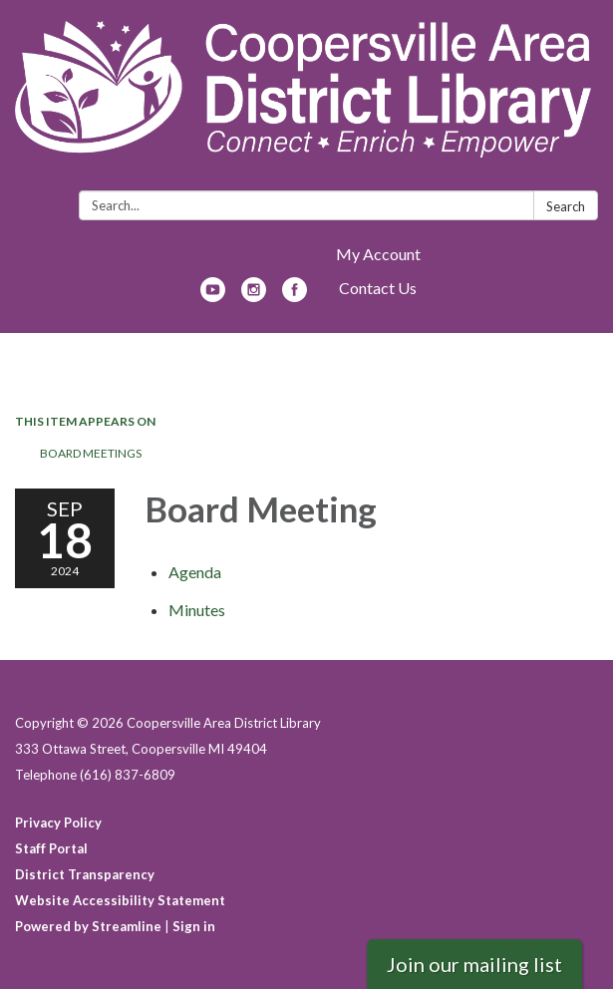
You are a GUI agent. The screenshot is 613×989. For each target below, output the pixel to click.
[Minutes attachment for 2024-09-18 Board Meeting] (196, 609)
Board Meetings (91, 453)
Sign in (193, 926)
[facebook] (294, 295)
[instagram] (253, 295)
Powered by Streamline (88, 926)
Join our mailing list (474, 964)
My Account (378, 253)
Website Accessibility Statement (120, 900)
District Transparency (84, 874)
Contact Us (378, 287)
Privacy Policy (58, 822)
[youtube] (212, 295)
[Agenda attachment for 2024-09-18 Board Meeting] (194, 571)
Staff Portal (51, 848)
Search (565, 206)
